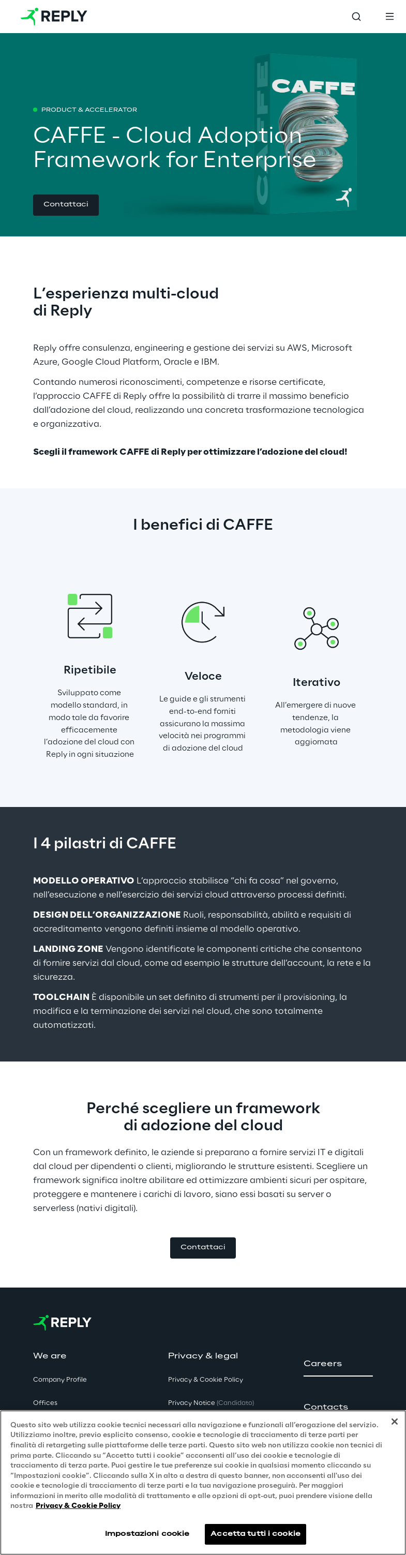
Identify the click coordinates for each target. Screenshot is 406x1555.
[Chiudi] (394, 1421)
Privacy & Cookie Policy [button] (205, 1380)
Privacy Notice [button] (211, 1403)
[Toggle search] (356, 16)
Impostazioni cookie (147, 1534)
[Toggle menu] (389, 16)
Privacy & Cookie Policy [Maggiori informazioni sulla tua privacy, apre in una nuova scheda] (78, 1506)
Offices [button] (45, 1403)
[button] (66, 205)
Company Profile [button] (60, 1380)
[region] (203, 1482)
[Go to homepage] (54, 16)
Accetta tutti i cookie (255, 1534)
